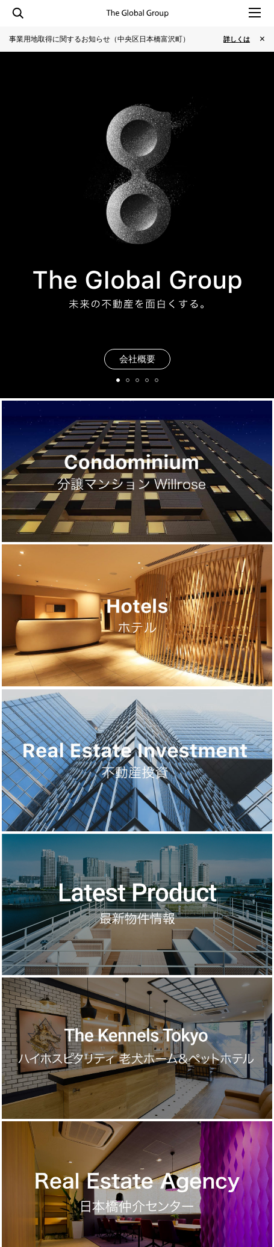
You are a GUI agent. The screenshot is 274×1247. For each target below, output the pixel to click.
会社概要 (137, 359)
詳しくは (236, 39)
